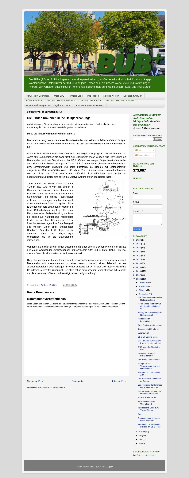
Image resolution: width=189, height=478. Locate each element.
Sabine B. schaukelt (147, 397)
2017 (138, 275)
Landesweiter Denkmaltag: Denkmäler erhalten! (150, 386)
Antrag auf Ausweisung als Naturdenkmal (150, 313)
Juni (141, 439)
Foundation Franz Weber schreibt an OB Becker (149, 425)
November (143, 286)
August (142, 432)
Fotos (140, 414)
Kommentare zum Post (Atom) (51, 387)
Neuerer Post (35, 381)
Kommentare (142, 155)
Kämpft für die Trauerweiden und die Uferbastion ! (149, 366)
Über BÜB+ (59, 96)
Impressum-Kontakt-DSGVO (90, 105)
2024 (138, 248)
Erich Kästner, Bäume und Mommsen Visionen (149, 392)
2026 (138, 240)
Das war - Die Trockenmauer (120, 100)
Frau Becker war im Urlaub (150, 325)
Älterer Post (119, 381)
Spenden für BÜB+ (133, 96)
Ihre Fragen (93, 96)
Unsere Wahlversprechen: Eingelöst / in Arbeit (49, 105)
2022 (138, 255)
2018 (138, 271)
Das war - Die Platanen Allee (61, 100)
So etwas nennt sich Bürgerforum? (147, 354)
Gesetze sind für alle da (148, 329)
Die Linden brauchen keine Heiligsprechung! (150, 298)
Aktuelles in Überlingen (38, 96)
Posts (138, 150)
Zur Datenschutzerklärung (144, 455)
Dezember (143, 282)
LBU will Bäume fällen (148, 337)
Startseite (78, 381)
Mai (140, 443)
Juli (140, 435)
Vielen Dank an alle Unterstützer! (146, 402)
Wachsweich (143, 333)
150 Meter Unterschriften (149, 360)
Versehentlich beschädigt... (145, 320)
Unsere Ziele (76, 96)
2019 (138, 267)
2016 (138, 279)
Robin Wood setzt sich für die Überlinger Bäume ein (149, 306)
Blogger (109, 467)
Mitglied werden (111, 96)
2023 (138, 251)
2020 (138, 263)
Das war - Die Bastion (90, 100)
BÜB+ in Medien (34, 100)
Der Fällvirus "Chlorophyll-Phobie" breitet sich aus (149, 342)
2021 (138, 259)
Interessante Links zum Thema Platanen (148, 409)
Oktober (142, 290)
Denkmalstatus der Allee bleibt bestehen (149, 419)
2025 (138, 244)
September (144, 294)
